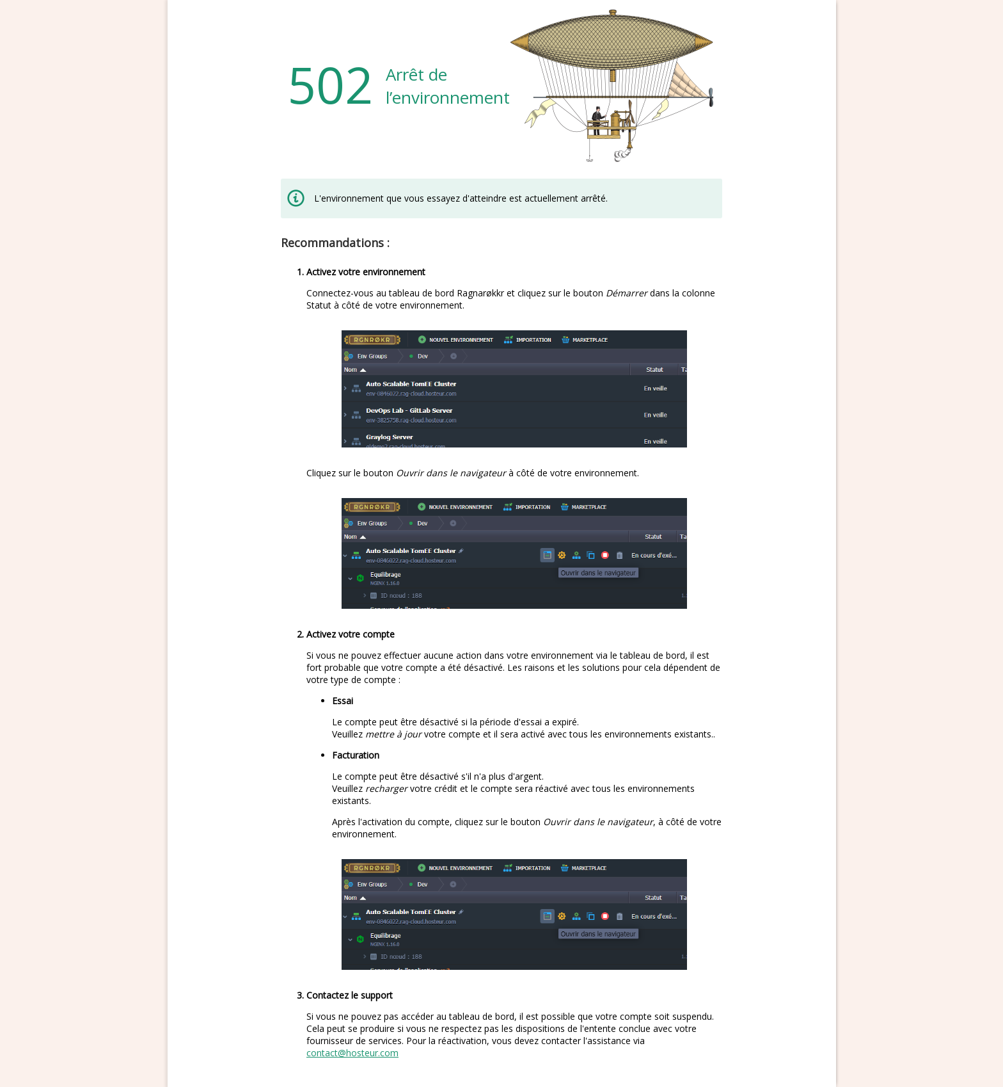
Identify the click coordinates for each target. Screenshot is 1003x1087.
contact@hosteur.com (352, 1053)
